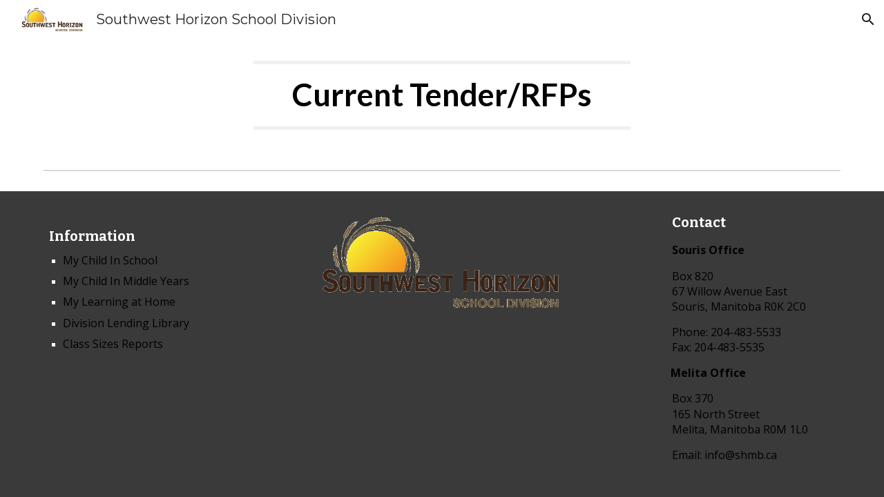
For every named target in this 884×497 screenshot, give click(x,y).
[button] (867, 19)
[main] (442, 101)
